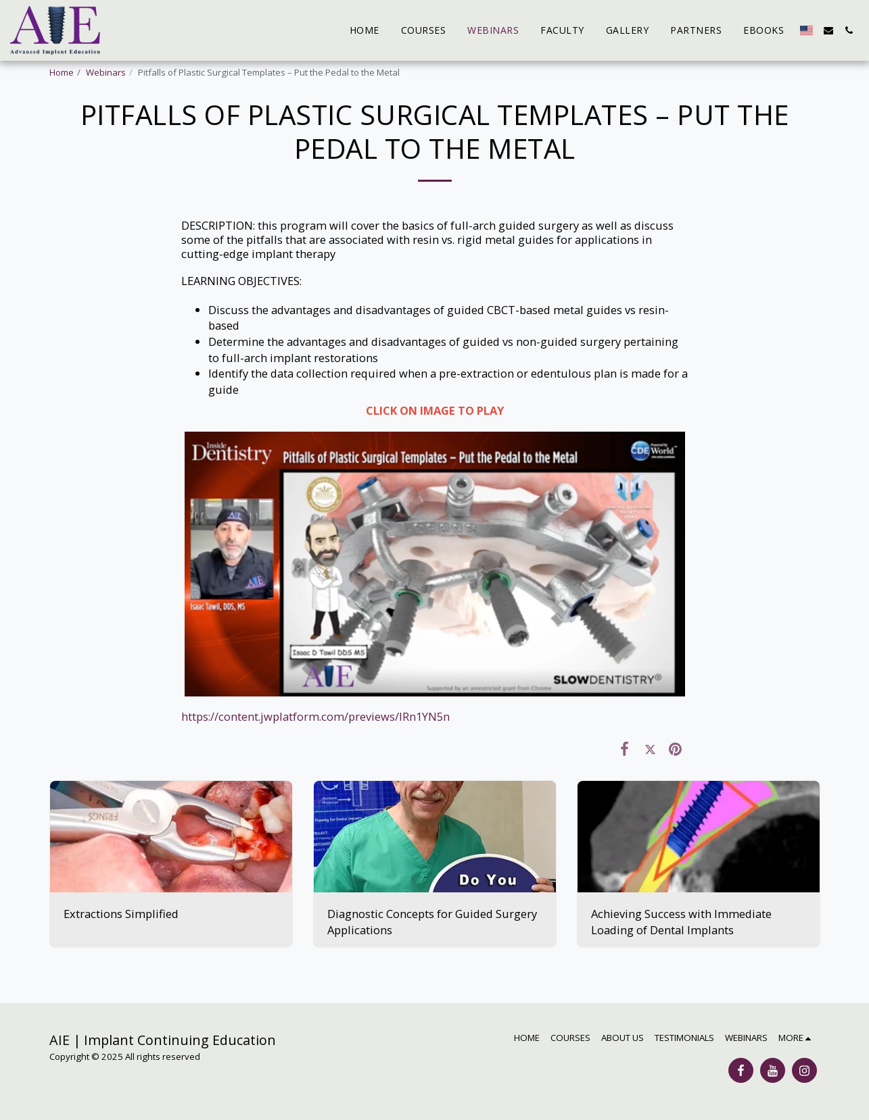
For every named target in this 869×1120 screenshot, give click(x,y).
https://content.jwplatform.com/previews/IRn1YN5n (315, 716)
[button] (828, 30)
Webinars (106, 72)
